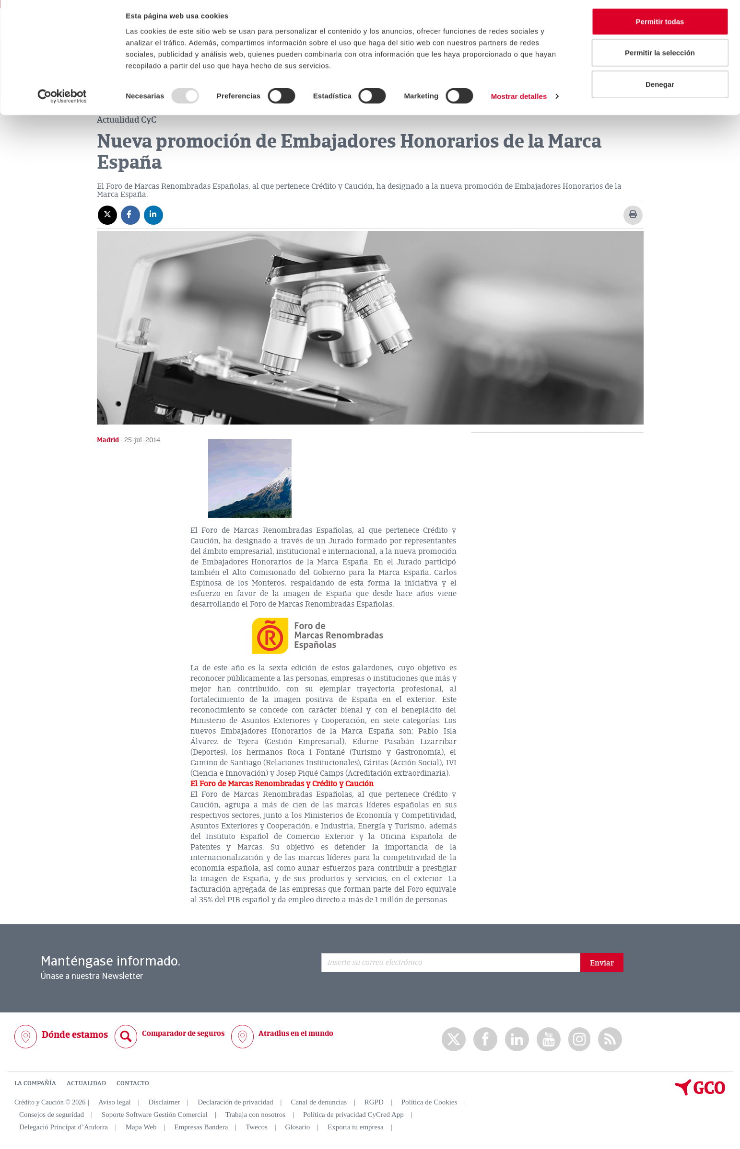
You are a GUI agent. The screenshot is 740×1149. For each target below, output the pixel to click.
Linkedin (517, 1039)
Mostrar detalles (519, 100)
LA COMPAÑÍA (35, 1083)
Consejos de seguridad (51, 1114)
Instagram (579, 1039)
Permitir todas (660, 25)
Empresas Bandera (201, 1127)
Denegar (660, 88)
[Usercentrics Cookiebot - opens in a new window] (62, 100)
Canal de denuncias (319, 1102)
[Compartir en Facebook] (130, 214)
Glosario (297, 1127)
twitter (454, 1039)
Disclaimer (164, 1102)
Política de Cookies (429, 1102)
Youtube (548, 1039)
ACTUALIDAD (86, 1083)
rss (610, 1039)
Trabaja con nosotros (255, 1114)
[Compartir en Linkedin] (153, 214)
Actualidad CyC (126, 119)
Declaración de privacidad (235, 1102)
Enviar (602, 962)
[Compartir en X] (107, 214)
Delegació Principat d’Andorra (63, 1127)
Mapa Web (141, 1127)
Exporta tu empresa (356, 1127)
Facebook (485, 1039)
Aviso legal (114, 1102)
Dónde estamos (75, 1034)
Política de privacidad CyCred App (353, 1114)
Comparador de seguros (183, 1033)
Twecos (257, 1127)
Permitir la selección (660, 57)
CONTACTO (133, 1083)
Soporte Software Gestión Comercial (155, 1114)
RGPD (374, 1102)
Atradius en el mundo (295, 1033)
